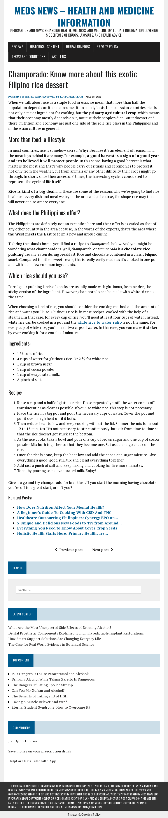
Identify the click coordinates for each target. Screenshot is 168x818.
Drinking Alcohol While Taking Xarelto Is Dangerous (53, 679)
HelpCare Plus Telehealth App (32, 761)
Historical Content (44, 46)
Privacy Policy (107, 46)
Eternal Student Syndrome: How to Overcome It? (51, 707)
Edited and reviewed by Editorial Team (54, 96)
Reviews (17, 46)
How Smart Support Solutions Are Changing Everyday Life (55, 638)
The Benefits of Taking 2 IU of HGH (40, 696)
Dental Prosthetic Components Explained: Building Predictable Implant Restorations (76, 633)
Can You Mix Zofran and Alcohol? (38, 690)
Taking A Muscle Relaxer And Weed (39, 701)
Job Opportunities (22, 741)
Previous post (69, 549)
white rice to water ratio (99, 322)
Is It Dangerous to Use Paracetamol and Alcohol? (50, 673)
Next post (102, 549)
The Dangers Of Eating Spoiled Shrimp (42, 685)
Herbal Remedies (78, 46)
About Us (59, 56)
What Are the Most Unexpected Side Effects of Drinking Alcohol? (59, 627)
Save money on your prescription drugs (39, 751)
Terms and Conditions (28, 56)
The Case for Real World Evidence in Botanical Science (51, 644)
